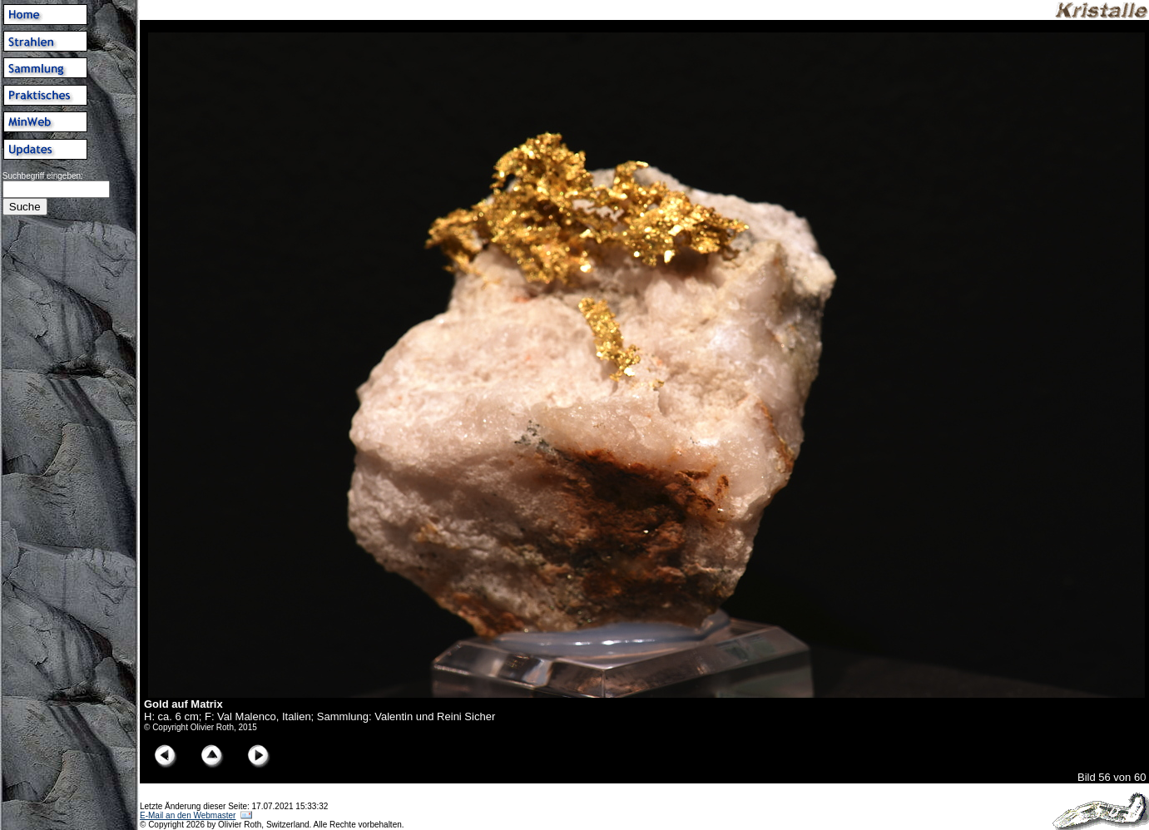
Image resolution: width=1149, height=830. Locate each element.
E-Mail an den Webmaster (187, 815)
